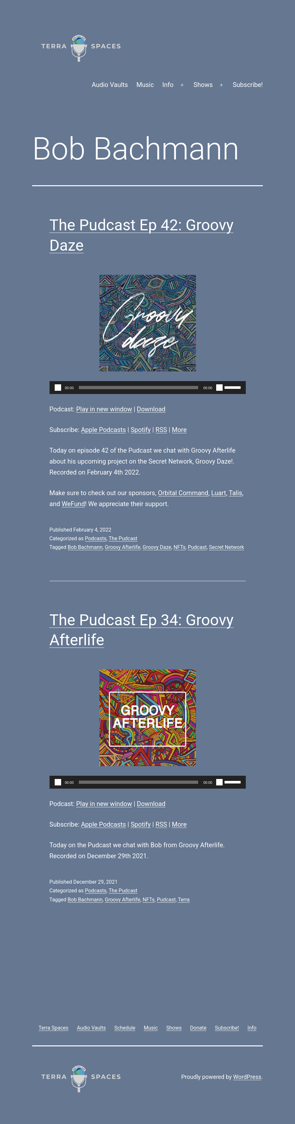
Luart (218, 493)
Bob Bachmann (85, 547)
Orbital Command (183, 493)
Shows (203, 85)
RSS (161, 430)
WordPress (247, 1076)
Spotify (141, 430)
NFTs (179, 547)
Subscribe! (248, 85)
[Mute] (219, 387)
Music (145, 85)
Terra (184, 900)
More (179, 430)
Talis (235, 493)
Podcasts (95, 538)
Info (168, 85)
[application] (148, 387)
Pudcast (197, 547)
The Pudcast (123, 538)
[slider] (138, 387)
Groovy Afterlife (122, 547)
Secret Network (226, 547)
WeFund (73, 504)
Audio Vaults (110, 85)
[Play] (58, 387)
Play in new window (104, 409)
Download (151, 409)
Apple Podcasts (103, 430)
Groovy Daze (157, 547)
